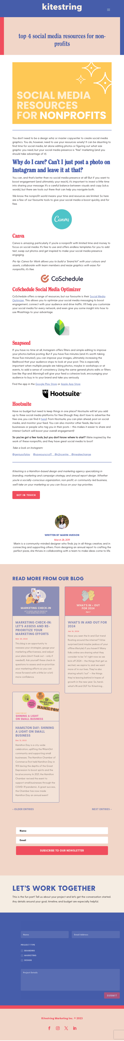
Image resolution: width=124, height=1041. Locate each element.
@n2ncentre (63, 454)
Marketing (38, 955)
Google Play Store (46, 383)
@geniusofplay (21, 454)
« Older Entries (23, 809)
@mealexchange (81, 454)
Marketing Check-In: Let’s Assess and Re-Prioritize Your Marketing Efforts (33, 628)
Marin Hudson (69, 534)
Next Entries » (102, 809)
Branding (37, 950)
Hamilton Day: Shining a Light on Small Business (34, 731)
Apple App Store (70, 383)
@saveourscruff (44, 454)
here (43, 418)
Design (35, 960)
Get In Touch (26, 495)
